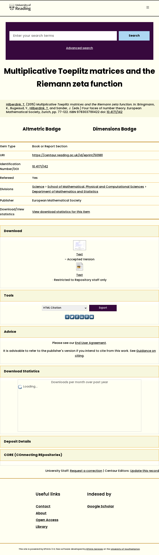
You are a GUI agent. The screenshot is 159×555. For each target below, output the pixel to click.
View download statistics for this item (61, 212)
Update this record (144, 471)
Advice (10, 332)
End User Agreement (90, 343)
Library (42, 527)
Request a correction (86, 471)
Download (13, 231)
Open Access (47, 520)
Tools (9, 296)
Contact (43, 507)
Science (38, 186)
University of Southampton (125, 549)
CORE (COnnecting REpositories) (33, 455)
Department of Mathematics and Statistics (65, 191)
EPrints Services (94, 549)
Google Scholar (100, 507)
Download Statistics (22, 371)
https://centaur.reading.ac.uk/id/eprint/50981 (67, 155)
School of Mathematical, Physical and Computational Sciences (95, 186)
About (41, 513)
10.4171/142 (114, 112)
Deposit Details (17, 442)
